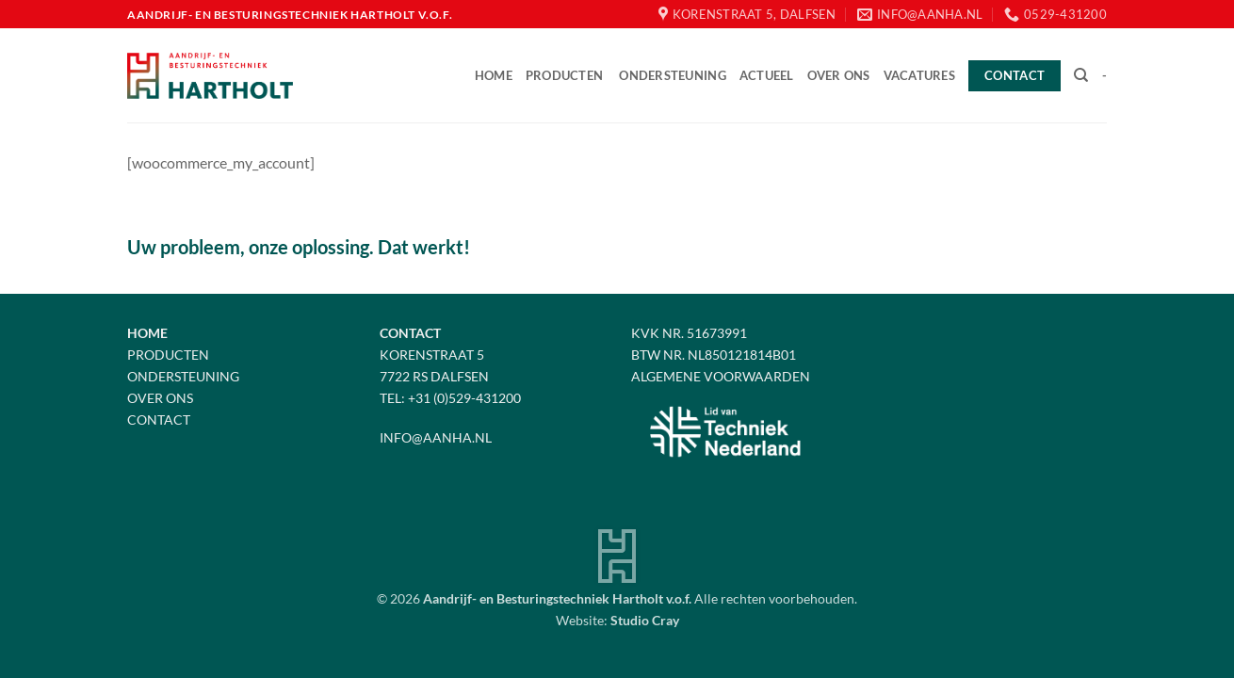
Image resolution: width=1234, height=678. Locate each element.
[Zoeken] (1081, 75)
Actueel (766, 75)
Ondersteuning (672, 75)
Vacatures (919, 75)
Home (493, 75)
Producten (564, 75)
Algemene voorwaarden (720, 376)
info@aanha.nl (436, 437)
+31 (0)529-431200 (464, 398)
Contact (158, 420)
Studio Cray (644, 620)
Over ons (838, 75)
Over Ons (160, 398)
